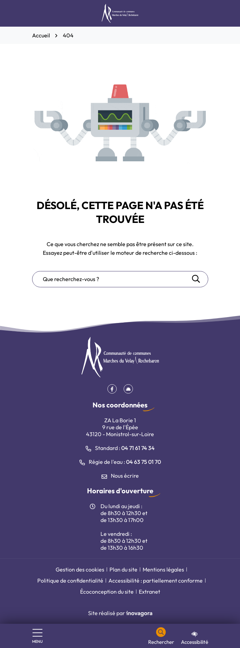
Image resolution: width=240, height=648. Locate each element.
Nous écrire (120, 475)
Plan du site (123, 569)
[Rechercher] (161, 636)
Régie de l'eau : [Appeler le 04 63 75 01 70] (120, 461)
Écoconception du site (107, 591)
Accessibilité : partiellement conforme (155, 580)
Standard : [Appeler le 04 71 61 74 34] (120, 447)
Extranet (149, 591)
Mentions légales (163, 569)
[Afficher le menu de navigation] (37, 636)
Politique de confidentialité (70, 580)
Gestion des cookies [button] (80, 569)
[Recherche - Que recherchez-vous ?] (111, 279)
